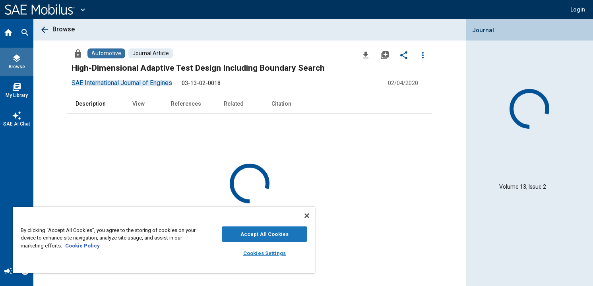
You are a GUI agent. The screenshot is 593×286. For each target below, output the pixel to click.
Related (234, 103)
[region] (164, 240)
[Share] (404, 55)
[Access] (78, 53)
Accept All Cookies (264, 234)
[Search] (25, 33)
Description (91, 103)
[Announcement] (8, 271)
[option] (122, 83)
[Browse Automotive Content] (106, 53)
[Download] (366, 55)
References (186, 103)
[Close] (306, 215)
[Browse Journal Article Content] (150, 53)
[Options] (423, 55)
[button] (577, 9)
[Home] (8, 33)
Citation (281, 103)
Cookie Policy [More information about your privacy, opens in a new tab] (82, 246)
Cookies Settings (264, 253)
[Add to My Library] (385, 55)
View (138, 103)
